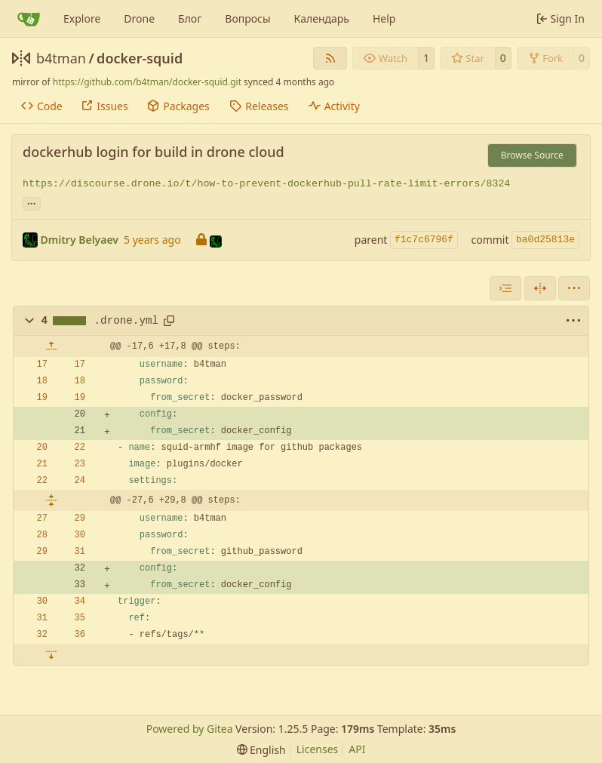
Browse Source (532, 155)
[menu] (574, 288)
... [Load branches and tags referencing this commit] (31, 202)
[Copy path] (169, 320)
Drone (139, 18)
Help (384, 18)
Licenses (317, 749)
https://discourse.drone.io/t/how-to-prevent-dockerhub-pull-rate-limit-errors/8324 (266, 183)
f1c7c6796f (424, 239)
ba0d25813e (545, 239)
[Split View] (540, 288)
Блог (189, 18)
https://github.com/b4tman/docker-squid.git (147, 81)
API (357, 749)
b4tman (61, 58)
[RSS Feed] (330, 58)
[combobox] (505, 288)
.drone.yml (126, 321)
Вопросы (247, 18)
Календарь (321, 18)
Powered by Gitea (189, 728)
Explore (81, 18)
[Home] (29, 18)
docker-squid (140, 58)
